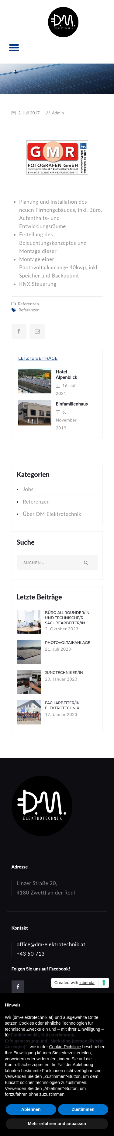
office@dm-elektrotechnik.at (51, 944)
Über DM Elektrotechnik (52, 514)
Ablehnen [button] (31, 1109)
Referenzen (28, 303)
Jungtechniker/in (64, 672)
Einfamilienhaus (72, 403)
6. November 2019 (66, 419)
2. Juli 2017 (29, 112)
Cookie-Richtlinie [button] (65, 1046)
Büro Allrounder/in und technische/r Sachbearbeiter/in (67, 617)
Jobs (28, 489)
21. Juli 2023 (58, 649)
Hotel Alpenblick (66, 374)
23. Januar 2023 (61, 678)
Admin (57, 112)
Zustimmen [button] (83, 1109)
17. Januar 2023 (61, 714)
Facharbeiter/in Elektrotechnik (62, 705)
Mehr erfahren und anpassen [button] (57, 1123)
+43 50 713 (31, 953)
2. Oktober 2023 (61, 628)
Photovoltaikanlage (67, 642)
